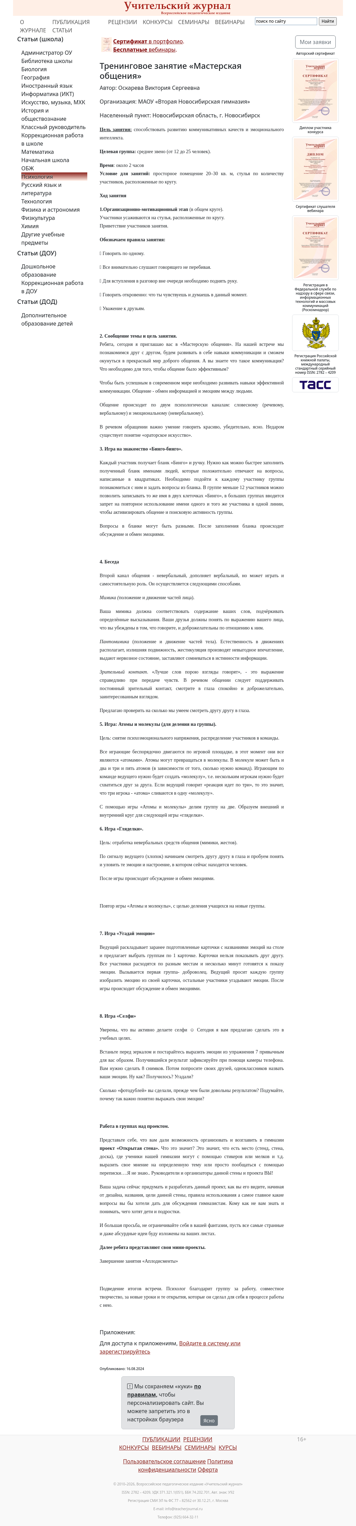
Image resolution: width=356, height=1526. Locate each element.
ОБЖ (27, 168)
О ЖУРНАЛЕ (33, 26)
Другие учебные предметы (43, 238)
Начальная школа (45, 160)
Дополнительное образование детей (47, 319)
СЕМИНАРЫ (193, 22)
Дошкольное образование (38, 270)
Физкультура (38, 218)
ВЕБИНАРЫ (230, 22)
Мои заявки (315, 42)
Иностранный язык (47, 85)
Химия (30, 226)
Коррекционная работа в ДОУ (52, 287)
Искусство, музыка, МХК (53, 102)
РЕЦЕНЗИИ (122, 22)
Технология (36, 201)
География (35, 77)
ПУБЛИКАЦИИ (161, 1439)
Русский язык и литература (41, 189)
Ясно (209, 1420)
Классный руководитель (53, 127)
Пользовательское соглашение (164, 1461)
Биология (34, 69)
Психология (37, 176)
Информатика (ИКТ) (47, 94)
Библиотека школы (47, 61)
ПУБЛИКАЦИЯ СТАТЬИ (71, 26)
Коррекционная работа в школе (52, 139)
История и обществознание (43, 115)
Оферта (208, 1469)
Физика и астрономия (50, 209)
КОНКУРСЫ (158, 22)
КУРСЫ (228, 1447)
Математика (37, 152)
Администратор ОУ (46, 52)
